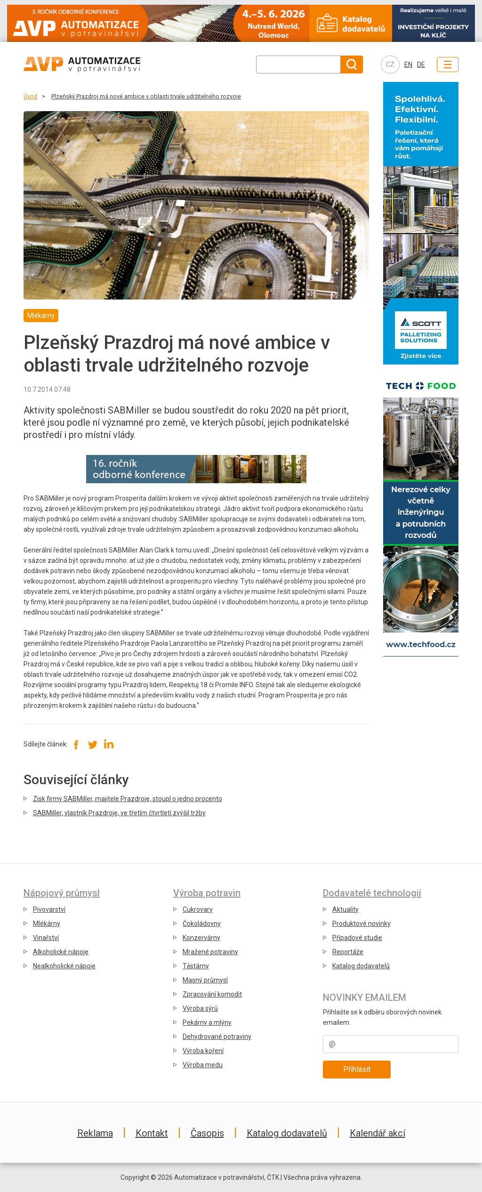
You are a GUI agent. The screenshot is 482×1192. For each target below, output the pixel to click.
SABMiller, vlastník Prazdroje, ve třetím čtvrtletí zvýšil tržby (119, 813)
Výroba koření (203, 1050)
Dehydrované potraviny (217, 1036)
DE (421, 64)
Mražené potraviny (210, 952)
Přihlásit (356, 1069)
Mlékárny (46, 923)
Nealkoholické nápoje (64, 966)
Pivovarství (49, 909)
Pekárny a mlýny (207, 1022)
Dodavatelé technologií (372, 893)
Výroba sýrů (200, 1008)
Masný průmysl (205, 980)
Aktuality (345, 909)
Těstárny (196, 966)
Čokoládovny (202, 923)
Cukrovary (198, 909)
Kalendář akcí (377, 1133)
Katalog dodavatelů (361, 966)
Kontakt (152, 1133)
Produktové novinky (361, 923)
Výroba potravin (207, 893)
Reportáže (347, 952)
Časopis (207, 1133)
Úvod (30, 96)
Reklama (95, 1133)
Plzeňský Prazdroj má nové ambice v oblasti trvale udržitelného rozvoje (146, 96)
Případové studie (357, 937)
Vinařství (46, 937)
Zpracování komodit (212, 994)
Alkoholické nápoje (60, 952)
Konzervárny (201, 937)
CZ (390, 64)
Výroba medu (203, 1065)
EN (408, 64)
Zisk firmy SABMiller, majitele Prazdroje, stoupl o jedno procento (127, 799)
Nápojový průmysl (62, 893)
